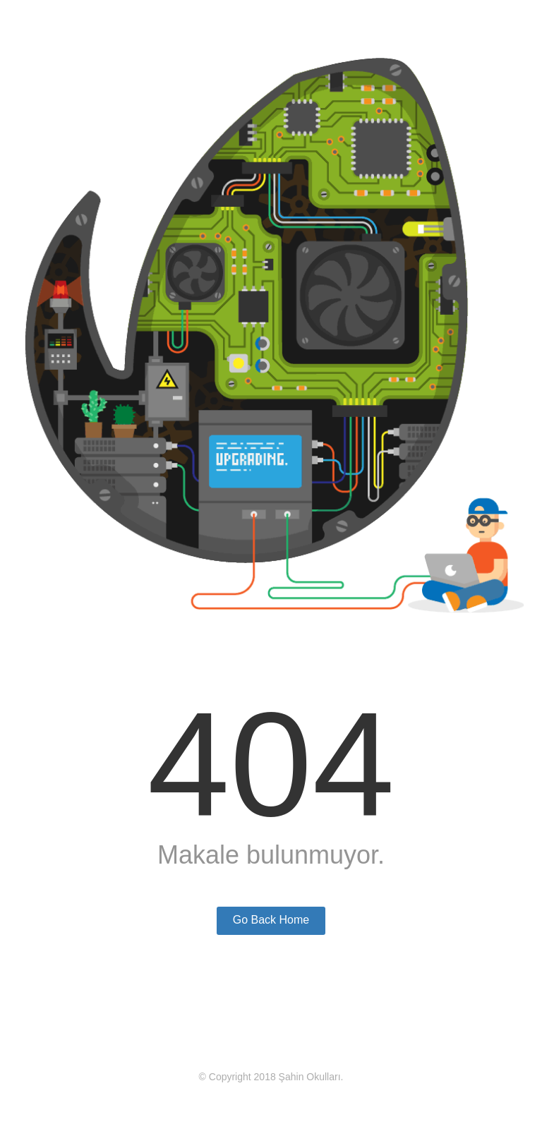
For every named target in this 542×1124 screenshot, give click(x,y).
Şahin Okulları (310, 1076)
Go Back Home (271, 920)
